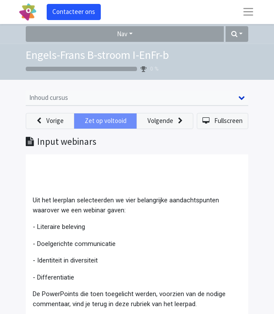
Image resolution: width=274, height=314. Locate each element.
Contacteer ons (73, 11)
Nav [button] (122, 34)
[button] (237, 34)
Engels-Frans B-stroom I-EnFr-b (97, 55)
